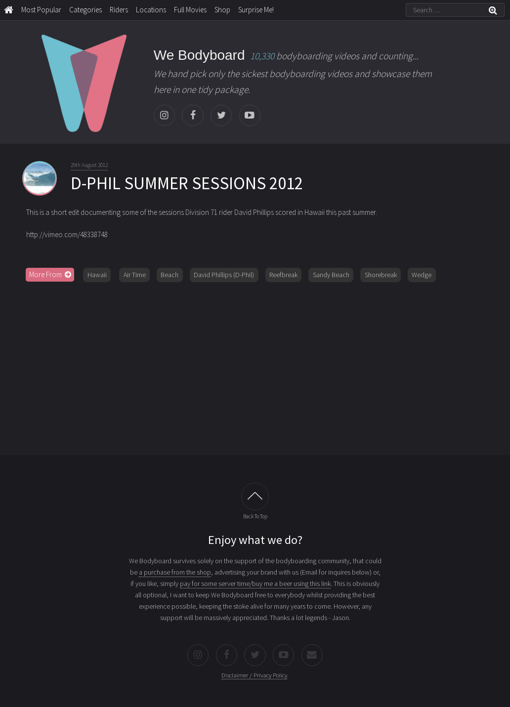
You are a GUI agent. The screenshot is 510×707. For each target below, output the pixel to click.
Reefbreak (283, 274)
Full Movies (190, 9)
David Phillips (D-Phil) (224, 274)
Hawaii (97, 274)
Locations (151, 9)
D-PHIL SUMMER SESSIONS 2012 (187, 183)
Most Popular (41, 9)
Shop (222, 9)
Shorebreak (381, 274)
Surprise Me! (256, 9)
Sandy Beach (331, 274)
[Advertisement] (255, 365)
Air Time (135, 274)
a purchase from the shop (175, 572)
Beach (169, 274)
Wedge (421, 274)
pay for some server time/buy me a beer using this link (255, 583)
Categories (85, 9)
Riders (119, 9)
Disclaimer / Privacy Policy (254, 675)
